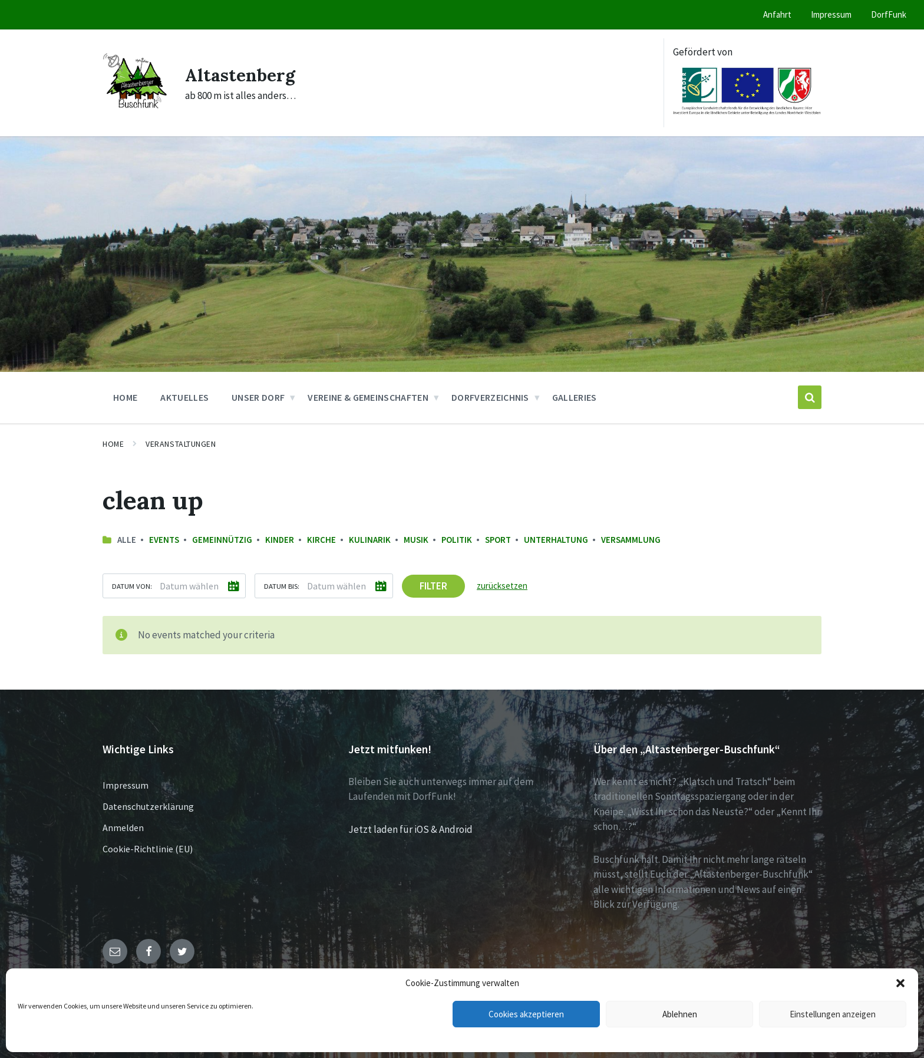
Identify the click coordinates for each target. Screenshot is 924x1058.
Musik (416, 539)
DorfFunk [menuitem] (888, 14)
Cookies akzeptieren (526, 1014)
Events (164, 539)
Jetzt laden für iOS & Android (410, 829)
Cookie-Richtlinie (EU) (148, 849)
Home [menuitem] (125, 397)
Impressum (125, 785)
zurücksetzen (502, 585)
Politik (456, 539)
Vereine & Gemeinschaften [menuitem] (368, 397)
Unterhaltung (556, 539)
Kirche (321, 539)
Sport (498, 539)
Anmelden (123, 827)
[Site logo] (135, 109)
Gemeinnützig (222, 539)
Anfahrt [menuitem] (777, 14)
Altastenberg (240, 75)
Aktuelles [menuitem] (184, 397)
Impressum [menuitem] (831, 14)
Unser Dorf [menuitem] (258, 397)
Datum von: (132, 586)
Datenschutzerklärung (148, 806)
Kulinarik (370, 539)
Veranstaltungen (181, 444)
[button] (900, 983)
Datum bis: (281, 586)
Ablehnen (679, 1014)
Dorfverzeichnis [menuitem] (490, 397)
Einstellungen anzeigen (833, 1014)
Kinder (279, 539)
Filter (433, 585)
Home (113, 444)
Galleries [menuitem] (574, 397)
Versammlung (631, 539)
